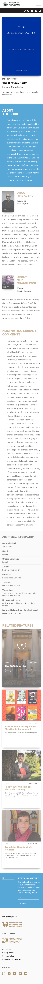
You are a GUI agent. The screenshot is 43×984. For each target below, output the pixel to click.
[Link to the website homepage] (16, 4)
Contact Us (6, 949)
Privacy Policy (8, 953)
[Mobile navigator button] (38, 4)
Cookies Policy (8, 956)
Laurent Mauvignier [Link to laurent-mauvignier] (12, 87)
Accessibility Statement (12, 959)
